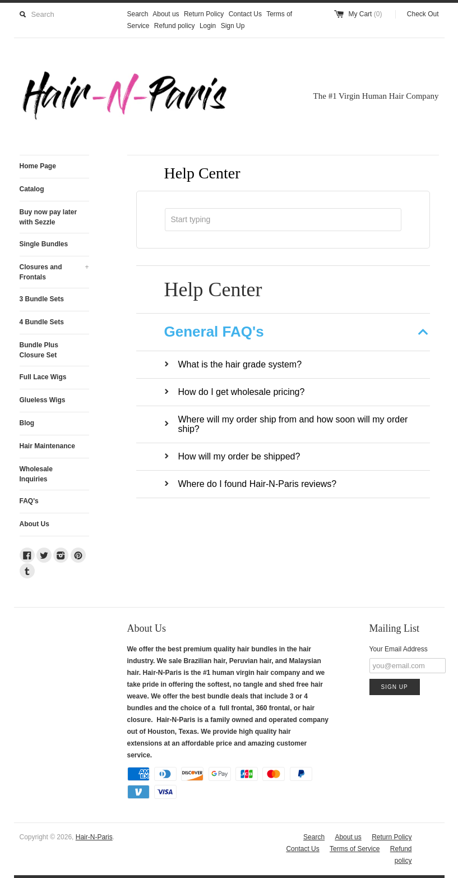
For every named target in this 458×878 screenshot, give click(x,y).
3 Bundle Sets (42, 299)
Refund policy (174, 26)
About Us (34, 524)
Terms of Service (355, 849)
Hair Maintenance (47, 446)
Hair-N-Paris (94, 837)
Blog (27, 423)
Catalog (32, 189)
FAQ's (29, 501)
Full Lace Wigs (43, 377)
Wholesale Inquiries (36, 474)
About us (165, 14)
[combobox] (283, 219)
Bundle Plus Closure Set (39, 350)
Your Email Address (398, 649)
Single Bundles (44, 244)
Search (138, 14)
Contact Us (245, 14)
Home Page (38, 166)
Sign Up (233, 26)
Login (208, 26)
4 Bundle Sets (42, 322)
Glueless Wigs (43, 400)
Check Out (423, 14)
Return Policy (204, 14)
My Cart (365, 14)
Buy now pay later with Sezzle (48, 217)
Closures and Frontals (54, 271)
